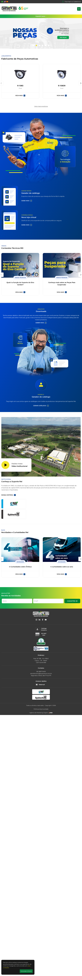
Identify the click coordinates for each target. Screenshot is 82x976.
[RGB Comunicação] (50, 713)
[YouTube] (46, 620)
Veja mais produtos (41, 106)
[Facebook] (42, 620)
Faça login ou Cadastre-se (71, 2)
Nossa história (8, 495)
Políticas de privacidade (41, 709)
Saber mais (41, 323)
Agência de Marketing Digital (39, 713)
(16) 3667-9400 (41, 672)
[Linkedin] (39, 620)
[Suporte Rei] (15, 9)
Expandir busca (41, 16)
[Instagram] (36, 620)
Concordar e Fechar (26, 971)
